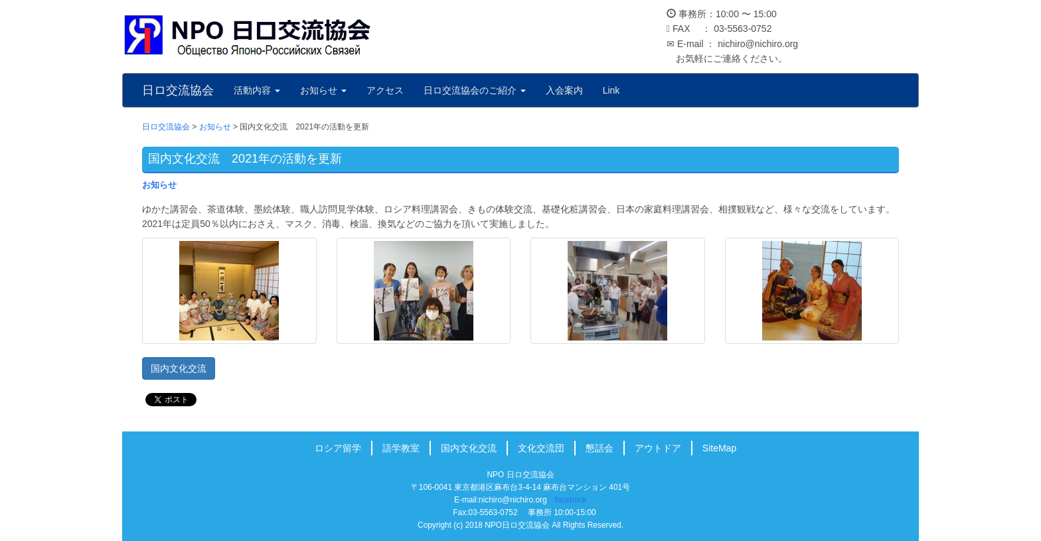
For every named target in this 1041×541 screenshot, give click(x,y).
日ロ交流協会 (178, 90)
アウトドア (658, 448)
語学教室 (401, 448)
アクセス (385, 90)
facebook (571, 499)
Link (611, 90)
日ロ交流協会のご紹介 (475, 90)
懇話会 (599, 448)
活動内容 (257, 90)
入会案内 (564, 90)
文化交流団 (541, 448)
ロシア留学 (338, 448)
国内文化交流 (469, 448)
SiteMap (719, 448)
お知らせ (323, 90)
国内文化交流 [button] (178, 368)
